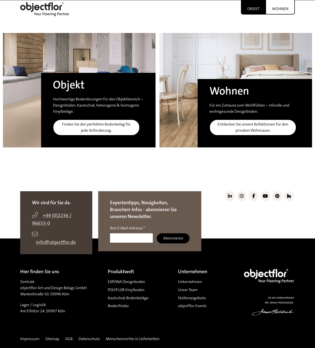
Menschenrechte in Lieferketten (132, 339)
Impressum (29, 339)
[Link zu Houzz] (289, 196)
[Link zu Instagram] (242, 196)
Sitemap (52, 339)
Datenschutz (89, 339)
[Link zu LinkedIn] (230, 196)
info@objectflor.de (56, 242)
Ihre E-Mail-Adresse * (127, 228)
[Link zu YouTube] (265, 196)
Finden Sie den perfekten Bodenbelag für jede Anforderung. (96, 127)
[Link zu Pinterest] (277, 196)
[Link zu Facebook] (253, 196)
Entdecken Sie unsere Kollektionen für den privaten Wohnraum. (253, 127)
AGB (69, 339)
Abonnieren (173, 238)
